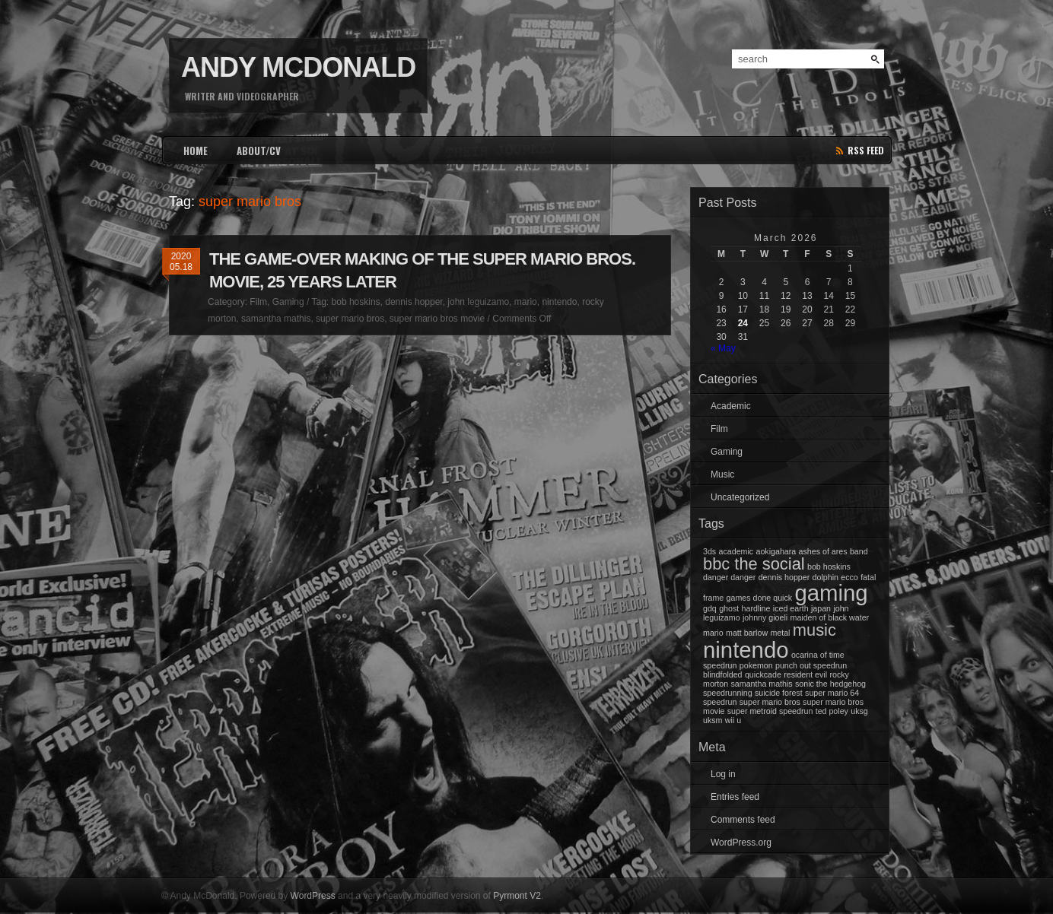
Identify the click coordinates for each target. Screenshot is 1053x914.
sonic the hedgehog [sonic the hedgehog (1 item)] (830, 683)
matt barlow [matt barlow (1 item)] (747, 632)
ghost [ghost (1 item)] (729, 608)
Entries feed (735, 797)
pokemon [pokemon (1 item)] (756, 665)
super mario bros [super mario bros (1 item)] (770, 701)
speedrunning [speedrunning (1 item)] (727, 692)
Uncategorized (740, 497)
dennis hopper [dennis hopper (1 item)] (784, 577)
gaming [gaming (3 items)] (830, 592)
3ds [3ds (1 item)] (709, 551)
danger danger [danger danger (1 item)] (729, 577)
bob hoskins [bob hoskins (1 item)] (829, 566)
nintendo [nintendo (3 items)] (746, 649)
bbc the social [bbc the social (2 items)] (754, 563)
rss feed (866, 150)
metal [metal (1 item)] (780, 632)
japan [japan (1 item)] (821, 608)
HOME (195, 150)
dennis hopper (413, 302)
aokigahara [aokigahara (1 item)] (776, 551)
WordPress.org (741, 842)
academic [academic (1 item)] (736, 551)
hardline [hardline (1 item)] (756, 608)
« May (723, 348)
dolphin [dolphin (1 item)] (825, 577)
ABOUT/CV (259, 150)
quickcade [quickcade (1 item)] (763, 674)
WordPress (313, 895)
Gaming (288, 302)
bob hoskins (356, 302)
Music (722, 474)
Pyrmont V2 (517, 895)
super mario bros (350, 318)
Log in (723, 774)
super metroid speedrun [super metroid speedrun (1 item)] (770, 711)
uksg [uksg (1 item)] (859, 711)
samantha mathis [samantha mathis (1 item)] (762, 683)
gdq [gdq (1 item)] (710, 608)
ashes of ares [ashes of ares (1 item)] (823, 551)
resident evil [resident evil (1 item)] (805, 674)
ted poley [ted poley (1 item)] (832, 711)
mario (525, 302)
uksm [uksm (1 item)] (712, 720)
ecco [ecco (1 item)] (849, 577)
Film (258, 302)
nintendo (559, 302)
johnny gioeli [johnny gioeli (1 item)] (765, 617)
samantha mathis (275, 318)
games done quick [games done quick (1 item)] (760, 597)
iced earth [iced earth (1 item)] (791, 608)
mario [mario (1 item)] (713, 632)
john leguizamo (478, 302)
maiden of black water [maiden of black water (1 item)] (830, 617)
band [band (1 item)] (859, 551)
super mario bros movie (437, 318)
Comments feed (743, 819)
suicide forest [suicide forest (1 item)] (779, 692)
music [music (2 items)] (814, 629)
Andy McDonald (298, 67)
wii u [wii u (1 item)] (733, 720)
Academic (731, 406)
